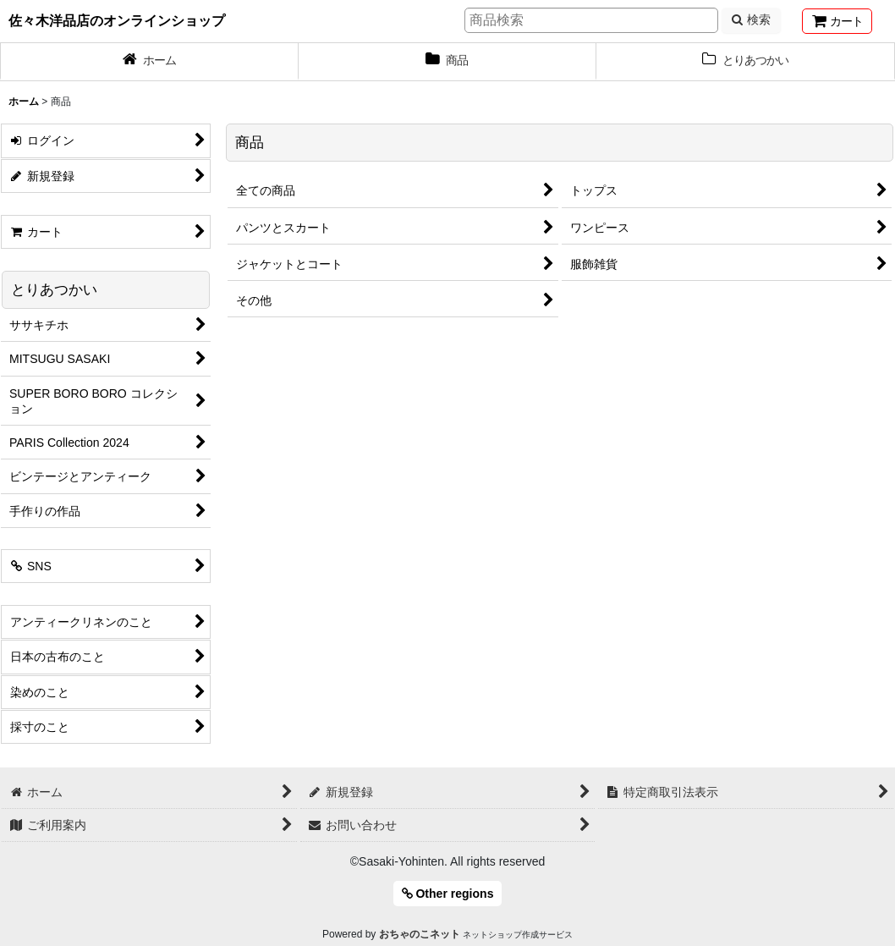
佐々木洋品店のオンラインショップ (116, 20)
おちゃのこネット (419, 934)
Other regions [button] (448, 893)
